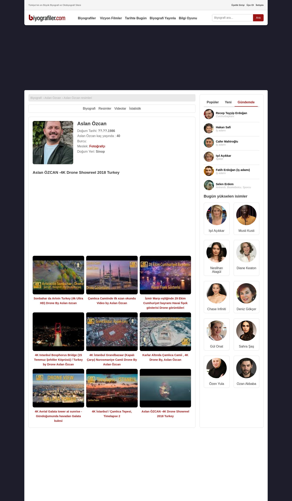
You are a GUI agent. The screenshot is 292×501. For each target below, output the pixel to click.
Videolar (120, 108)
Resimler (105, 108)
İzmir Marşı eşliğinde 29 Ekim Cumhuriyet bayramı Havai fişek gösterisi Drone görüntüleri (165, 303)
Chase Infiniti (216, 309)
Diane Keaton (246, 268)
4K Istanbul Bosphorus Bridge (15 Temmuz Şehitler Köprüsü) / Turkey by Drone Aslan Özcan (58, 359)
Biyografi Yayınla (163, 18)
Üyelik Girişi (238, 5)
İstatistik (135, 108)
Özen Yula (216, 383)
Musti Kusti (246, 230)
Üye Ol (250, 5)
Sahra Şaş (246, 346)
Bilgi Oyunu (188, 18)
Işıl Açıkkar (216, 230)
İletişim (260, 5)
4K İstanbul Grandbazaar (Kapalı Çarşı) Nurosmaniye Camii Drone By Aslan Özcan (112, 359)
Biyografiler (87, 18)
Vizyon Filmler (111, 18)
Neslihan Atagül (216, 269)
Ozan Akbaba (246, 383)
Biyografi (89, 108)
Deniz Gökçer (246, 309)
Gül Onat (216, 346)
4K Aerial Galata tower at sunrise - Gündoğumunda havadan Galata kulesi (58, 416)
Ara (258, 17)
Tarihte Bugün (136, 18)
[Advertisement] (146, 57)
